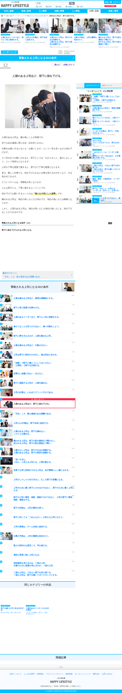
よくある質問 (29, 674)
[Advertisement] (19, 253)
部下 (50, 6)
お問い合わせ (107, 674)
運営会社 (96, 674)
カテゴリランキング (92, 85)
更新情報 (69, 674)
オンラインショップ (83, 674)
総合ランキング (107, 85)
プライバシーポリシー (54, 674)
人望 (81, 6)
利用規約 (40, 674)
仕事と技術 (9, 16)
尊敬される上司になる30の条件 (37, 16)
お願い (70, 6)
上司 (40, 6)
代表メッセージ (16, 674)
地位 (59, 6)
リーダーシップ (20, 16)
